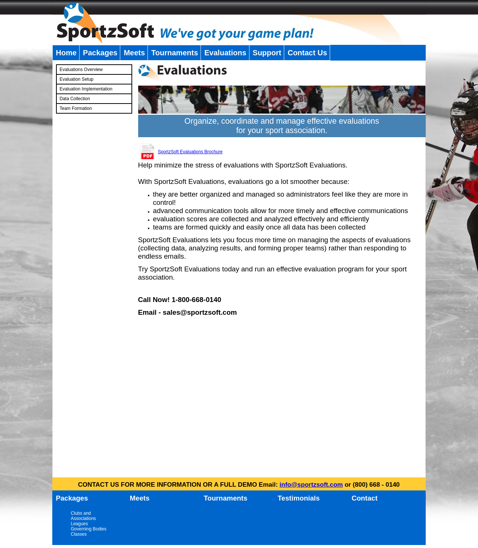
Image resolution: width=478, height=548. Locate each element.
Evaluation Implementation (86, 89)
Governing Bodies (88, 529)
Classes (79, 534)
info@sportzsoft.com (311, 484)
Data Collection (75, 98)
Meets (134, 53)
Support (267, 53)
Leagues (79, 523)
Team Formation (76, 108)
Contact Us (307, 53)
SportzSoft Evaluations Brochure (190, 151)
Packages (100, 53)
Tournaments (174, 53)
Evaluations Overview (81, 69)
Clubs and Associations (83, 516)
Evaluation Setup (77, 79)
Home (66, 53)
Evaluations (225, 53)
